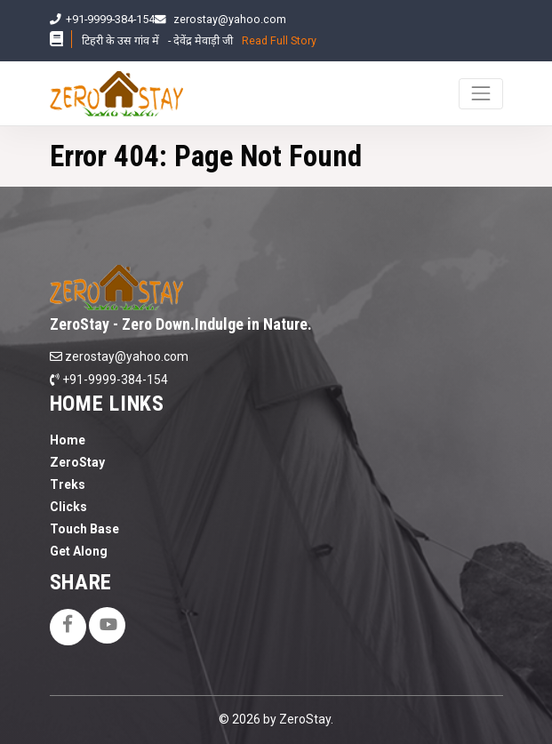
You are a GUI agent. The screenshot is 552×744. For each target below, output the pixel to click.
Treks (67, 484)
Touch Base (84, 529)
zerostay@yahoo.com (229, 19)
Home (67, 440)
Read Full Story (279, 40)
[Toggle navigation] (480, 93)
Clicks (68, 507)
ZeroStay (77, 462)
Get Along (79, 551)
